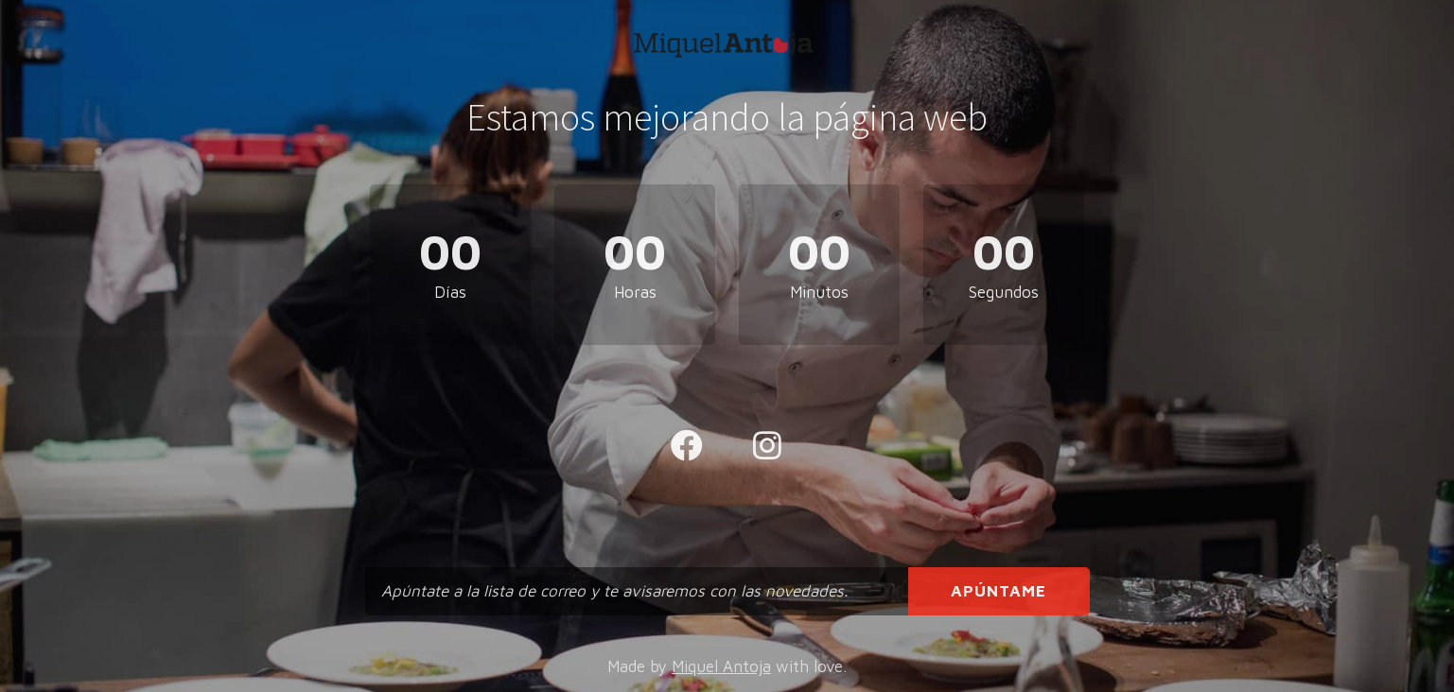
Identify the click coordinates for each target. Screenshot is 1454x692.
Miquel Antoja (721, 666)
